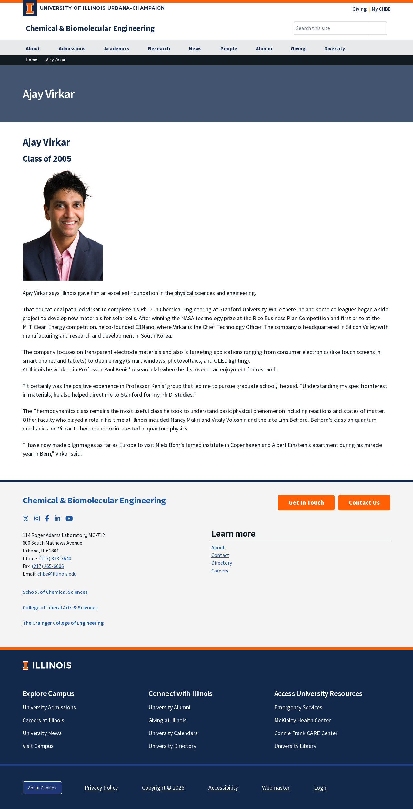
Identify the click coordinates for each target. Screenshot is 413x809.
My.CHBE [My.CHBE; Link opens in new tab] (381, 8)
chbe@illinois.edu (56, 574)
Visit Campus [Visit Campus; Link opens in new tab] (38, 746)
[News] (199, 49)
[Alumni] (267, 49)
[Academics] (120, 49)
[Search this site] (330, 28)
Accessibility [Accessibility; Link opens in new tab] (223, 787)
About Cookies (42, 788)
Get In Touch (306, 502)
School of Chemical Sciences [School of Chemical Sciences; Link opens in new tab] (55, 592)
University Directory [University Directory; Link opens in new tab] (172, 746)
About (218, 547)
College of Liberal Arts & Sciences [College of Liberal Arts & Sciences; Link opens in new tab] (60, 607)
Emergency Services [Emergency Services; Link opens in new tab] (298, 707)
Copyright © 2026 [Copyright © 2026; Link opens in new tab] (163, 787)
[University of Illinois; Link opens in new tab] (47, 665)
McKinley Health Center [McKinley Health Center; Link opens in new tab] (302, 720)
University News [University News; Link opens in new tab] (42, 733)
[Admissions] (75, 49)
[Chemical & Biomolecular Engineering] (90, 28)
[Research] (162, 49)
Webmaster (276, 787)
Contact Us (364, 502)
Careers (219, 570)
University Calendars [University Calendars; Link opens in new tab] (173, 733)
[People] (232, 49)
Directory (221, 563)
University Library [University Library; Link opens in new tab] (295, 746)
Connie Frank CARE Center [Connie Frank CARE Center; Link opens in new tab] (305, 733)
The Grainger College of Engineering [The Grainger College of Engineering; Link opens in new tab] (63, 623)
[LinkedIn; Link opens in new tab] (57, 518)
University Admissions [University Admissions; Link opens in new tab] (49, 707)
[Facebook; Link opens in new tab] (47, 518)
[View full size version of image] (63, 223)
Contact (220, 555)
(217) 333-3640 (55, 558)
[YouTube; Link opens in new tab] (69, 518)
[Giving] (301, 49)
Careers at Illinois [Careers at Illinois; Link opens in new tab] (43, 720)
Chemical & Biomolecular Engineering (94, 500)
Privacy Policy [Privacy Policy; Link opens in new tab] (101, 787)
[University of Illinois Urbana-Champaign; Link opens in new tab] (94, 9)
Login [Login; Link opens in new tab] (320, 787)
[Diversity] (338, 49)
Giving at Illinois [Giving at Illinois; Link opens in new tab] (167, 720)
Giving (359, 8)
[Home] (31, 60)
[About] (36, 49)
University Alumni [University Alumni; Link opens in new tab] (169, 707)
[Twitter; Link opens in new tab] (26, 518)
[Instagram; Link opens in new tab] (37, 518)
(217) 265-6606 (48, 566)
